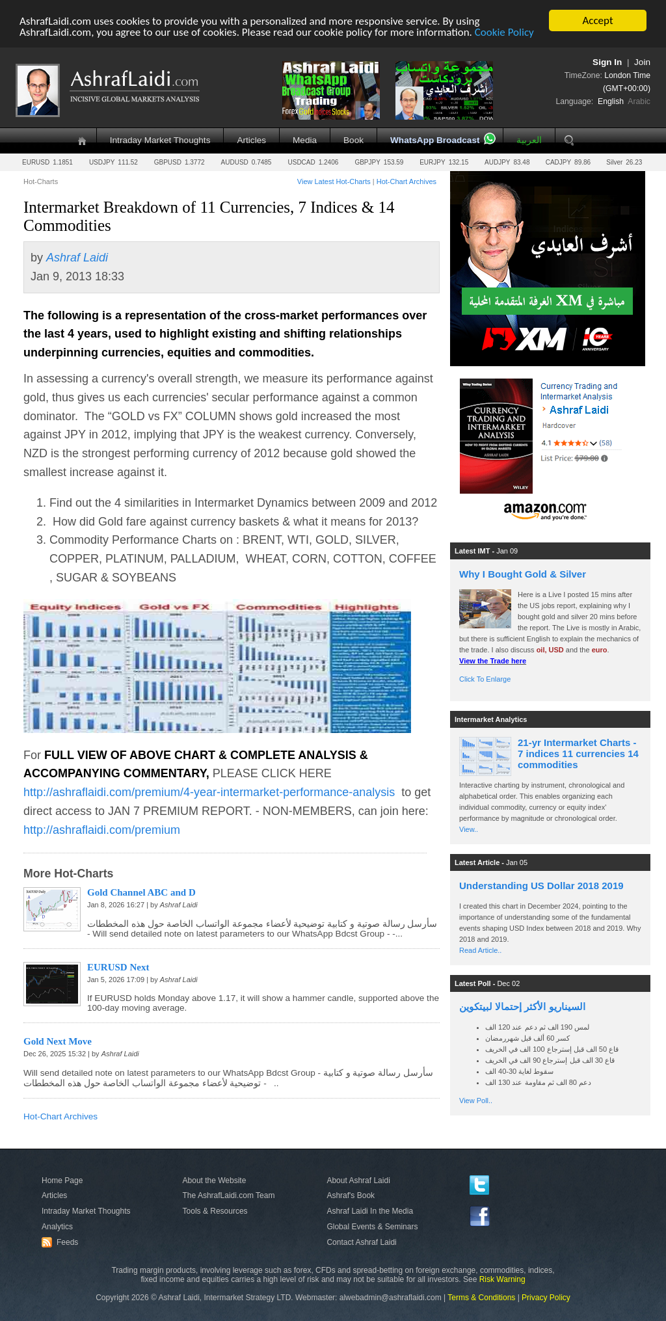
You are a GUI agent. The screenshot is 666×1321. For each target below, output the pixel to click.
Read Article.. (480, 950)
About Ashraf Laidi (358, 1180)
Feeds (62, 1242)
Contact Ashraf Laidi (361, 1242)
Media (305, 140)
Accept (597, 20)
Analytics (57, 1226)
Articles (251, 140)
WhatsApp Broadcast (434, 140)
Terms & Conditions (481, 1297)
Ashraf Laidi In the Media (369, 1211)
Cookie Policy (504, 32)
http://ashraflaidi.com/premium (101, 829)
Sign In (607, 62)
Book (353, 140)
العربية (529, 140)
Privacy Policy (546, 1297)
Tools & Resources (215, 1211)
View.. (468, 829)
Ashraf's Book (350, 1195)
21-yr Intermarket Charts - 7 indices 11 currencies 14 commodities (578, 753)
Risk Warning (502, 1279)
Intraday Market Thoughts (160, 140)
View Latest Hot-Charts (334, 181)
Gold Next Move (57, 1041)
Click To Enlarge (485, 679)
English (611, 101)
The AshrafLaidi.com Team (229, 1195)
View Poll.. (475, 1100)
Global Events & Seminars (372, 1226)
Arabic (639, 101)
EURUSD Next (118, 967)
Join (642, 62)
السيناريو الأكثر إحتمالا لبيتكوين (522, 1006)
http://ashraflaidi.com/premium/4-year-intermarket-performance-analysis (209, 792)
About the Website (214, 1180)
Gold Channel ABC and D (141, 892)
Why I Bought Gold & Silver (522, 574)
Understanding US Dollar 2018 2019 (541, 885)
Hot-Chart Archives (406, 181)
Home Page (62, 1180)
